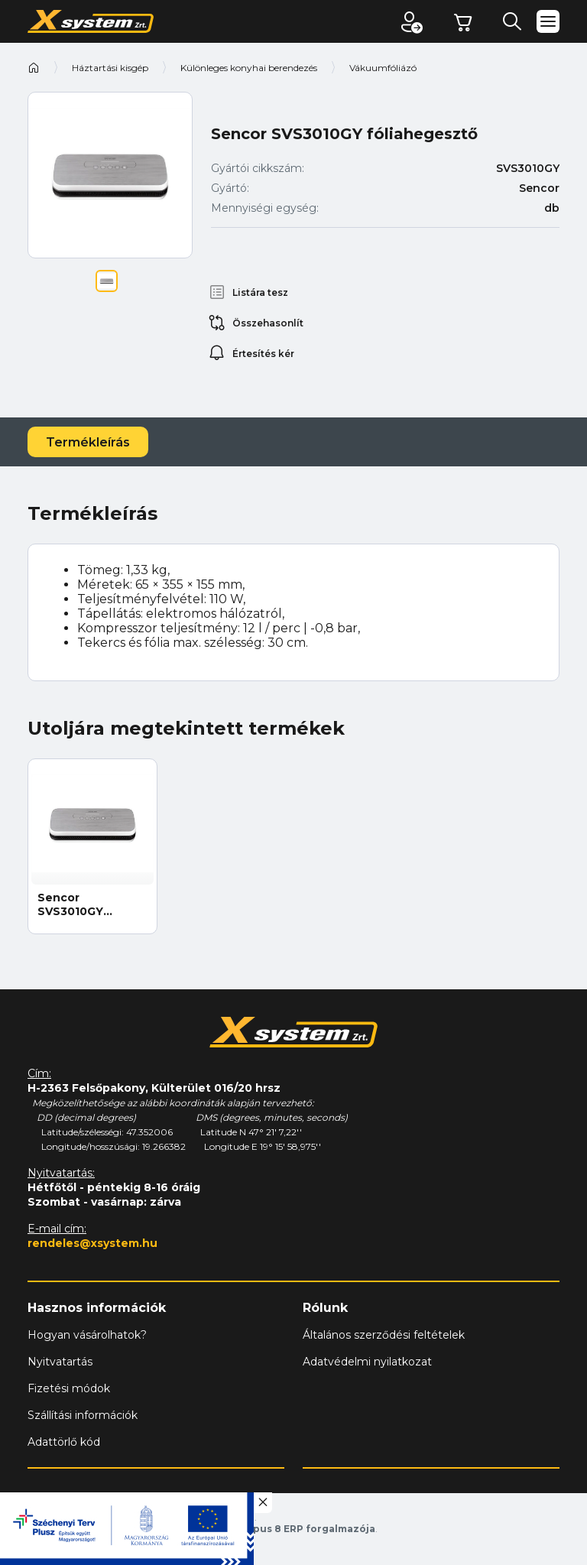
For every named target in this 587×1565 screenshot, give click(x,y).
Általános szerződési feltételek (384, 1335)
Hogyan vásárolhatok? (87, 1335)
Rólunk (325, 1307)
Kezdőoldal (34, 67)
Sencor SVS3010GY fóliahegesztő (78, 904)
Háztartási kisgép (110, 67)
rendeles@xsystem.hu (92, 1243)
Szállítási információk (83, 1415)
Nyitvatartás (60, 1362)
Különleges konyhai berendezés (248, 67)
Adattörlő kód (64, 1442)
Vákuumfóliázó (383, 67)
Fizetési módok (69, 1388)
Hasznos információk (97, 1307)
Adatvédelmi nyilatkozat (367, 1362)
